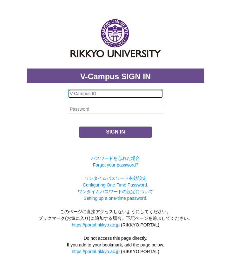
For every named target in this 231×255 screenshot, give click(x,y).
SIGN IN (115, 131)
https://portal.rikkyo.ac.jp (96, 224)
